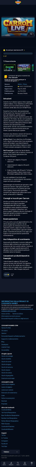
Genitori (3, 333)
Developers (4, 344)
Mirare (25, 84)
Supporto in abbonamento (9, 339)
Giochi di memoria (7, 367)
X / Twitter (4, 438)
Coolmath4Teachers (7, 426)
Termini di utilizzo (17, 314)
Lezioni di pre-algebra (8, 384)
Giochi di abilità (6, 359)
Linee (3, 395)
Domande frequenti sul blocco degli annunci (15, 318)
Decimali (4, 401)
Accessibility (5, 350)
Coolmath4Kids (6, 410)
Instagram (4, 441)
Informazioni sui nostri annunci (10, 316)
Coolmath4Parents (7, 429)
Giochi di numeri (6, 361)
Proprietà (4, 404)
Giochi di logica (6, 364)
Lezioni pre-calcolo (7, 390)
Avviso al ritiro (5, 314)
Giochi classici (5, 370)
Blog (2, 342)
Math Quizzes (5, 424)
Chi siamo (4, 330)
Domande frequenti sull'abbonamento (13, 336)
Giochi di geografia (7, 375)
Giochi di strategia (7, 356)
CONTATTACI (5, 347)
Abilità (20, 84)
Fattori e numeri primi (8, 398)
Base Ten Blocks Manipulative (10, 415)
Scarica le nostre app (7, 378)
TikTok (3, 435)
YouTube (4, 446)
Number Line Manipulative (9, 418)
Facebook (4, 444)
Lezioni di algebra (6, 387)
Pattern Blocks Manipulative (9, 421)
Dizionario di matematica (9, 393)
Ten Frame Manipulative (8, 412)
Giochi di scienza (6, 373)
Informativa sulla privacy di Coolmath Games (15, 302)
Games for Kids (6, 328)
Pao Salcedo (13, 77)
